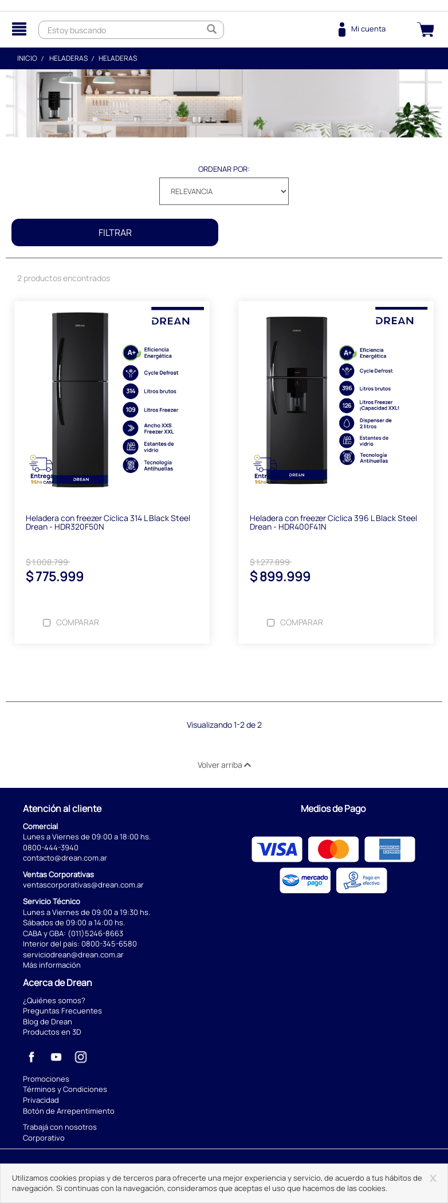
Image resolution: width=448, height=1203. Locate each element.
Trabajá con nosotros (60, 1127)
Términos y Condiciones (65, 1089)
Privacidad (41, 1100)
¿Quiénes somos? (54, 1000)
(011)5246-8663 (95, 933)
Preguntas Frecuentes (62, 1010)
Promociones (46, 1079)
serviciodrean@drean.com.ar (73, 954)
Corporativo (44, 1138)
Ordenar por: (224, 169)
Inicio (27, 58)
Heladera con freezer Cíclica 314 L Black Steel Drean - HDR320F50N (108, 522)
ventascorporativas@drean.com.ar (83, 884)
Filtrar (115, 232)
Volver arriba (224, 764)
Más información (52, 965)
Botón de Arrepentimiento (69, 1111)
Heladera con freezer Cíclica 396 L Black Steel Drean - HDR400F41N (333, 522)
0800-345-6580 (109, 943)
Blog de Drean (47, 1021)
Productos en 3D (52, 1032)
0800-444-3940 (50, 847)
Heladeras (68, 58)
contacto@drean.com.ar (65, 858)
